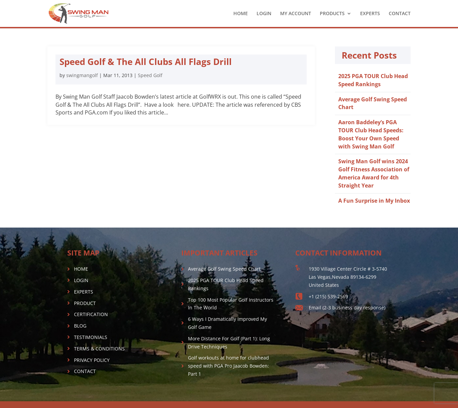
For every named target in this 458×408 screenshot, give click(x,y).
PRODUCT (85, 303)
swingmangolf (82, 75)
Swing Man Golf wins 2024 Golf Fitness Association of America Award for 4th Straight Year (373, 173)
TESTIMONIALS (90, 337)
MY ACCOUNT (295, 13)
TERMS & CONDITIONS (99, 348)
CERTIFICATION (91, 314)
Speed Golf (150, 75)
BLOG (80, 325)
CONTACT (400, 13)
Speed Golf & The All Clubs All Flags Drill (146, 62)
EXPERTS (370, 13)
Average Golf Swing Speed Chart (224, 269)
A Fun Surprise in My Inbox (374, 200)
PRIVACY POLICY (92, 360)
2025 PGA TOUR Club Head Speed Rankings (373, 80)
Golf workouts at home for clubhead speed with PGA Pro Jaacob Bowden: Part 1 (228, 365)
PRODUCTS (332, 13)
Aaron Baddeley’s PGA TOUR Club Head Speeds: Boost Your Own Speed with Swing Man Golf (371, 134)
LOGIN (264, 13)
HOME (240, 13)
